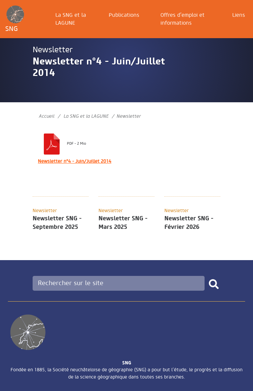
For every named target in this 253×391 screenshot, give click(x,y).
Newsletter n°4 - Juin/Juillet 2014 (74, 161)
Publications (124, 15)
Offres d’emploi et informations (182, 19)
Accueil (46, 116)
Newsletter (53, 50)
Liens (238, 15)
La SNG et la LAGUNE (70, 19)
